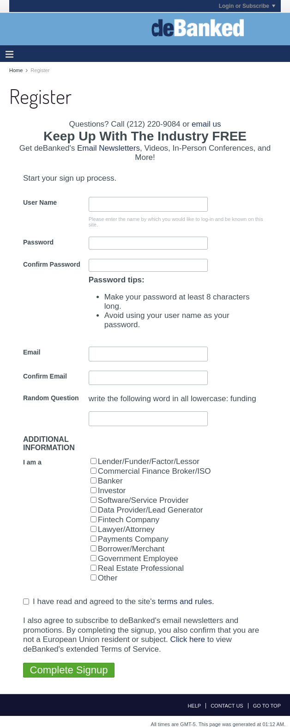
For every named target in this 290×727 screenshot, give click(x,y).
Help (194, 706)
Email (31, 352)
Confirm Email (45, 376)
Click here (187, 639)
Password (38, 242)
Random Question (51, 398)
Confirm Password (51, 264)
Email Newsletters (108, 148)
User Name (40, 202)
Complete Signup (69, 670)
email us (206, 124)
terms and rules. (186, 601)
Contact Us (227, 706)
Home (16, 70)
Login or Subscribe (247, 6)
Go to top (267, 706)
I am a (32, 462)
